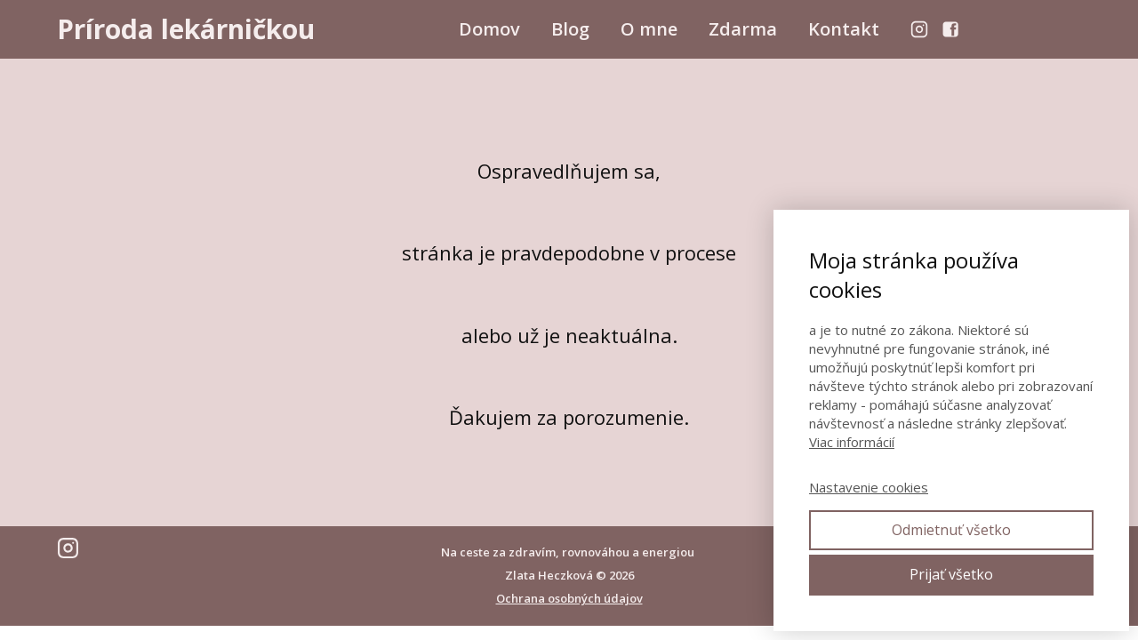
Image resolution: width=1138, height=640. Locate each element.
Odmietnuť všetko (951, 530)
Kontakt (843, 29)
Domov (489, 29)
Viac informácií (851, 442)
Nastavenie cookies (868, 487)
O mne (649, 29)
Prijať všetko (951, 574)
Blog (570, 29)
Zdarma (743, 29)
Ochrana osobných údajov (569, 598)
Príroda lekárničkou (186, 29)
